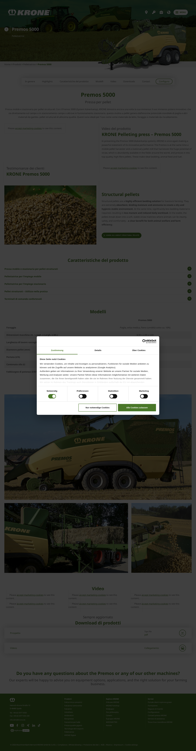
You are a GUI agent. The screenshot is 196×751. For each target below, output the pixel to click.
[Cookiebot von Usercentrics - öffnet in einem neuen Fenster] (144, 341)
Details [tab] (98, 350)
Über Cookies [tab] (139, 350)
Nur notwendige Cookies (98, 407)
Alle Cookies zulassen (137, 407)
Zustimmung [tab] (57, 350)
